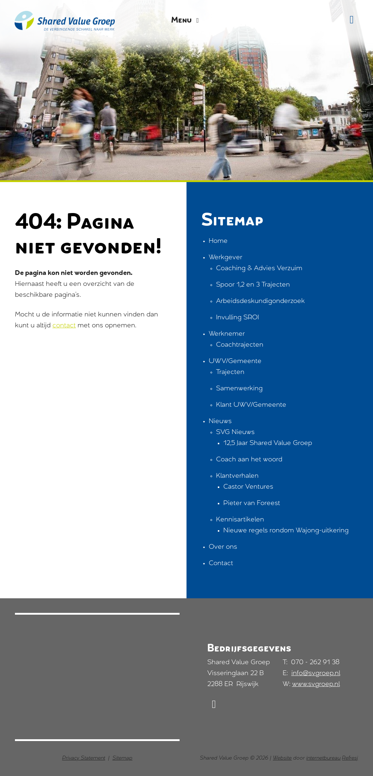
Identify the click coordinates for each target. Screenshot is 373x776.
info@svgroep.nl (315, 673)
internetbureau (323, 758)
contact (64, 326)
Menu (186, 21)
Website (282, 758)
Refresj (350, 758)
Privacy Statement (83, 758)
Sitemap (123, 758)
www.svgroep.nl (316, 684)
